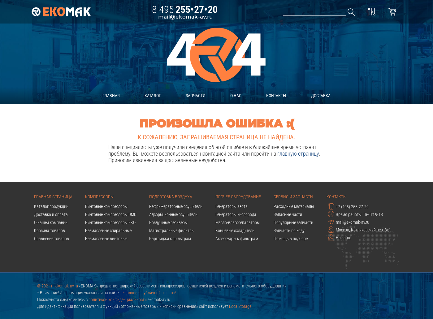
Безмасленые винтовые (106, 238)
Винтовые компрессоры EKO (110, 222)
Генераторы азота (231, 206)
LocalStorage (240, 306)
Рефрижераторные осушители (175, 206)
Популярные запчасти (293, 222)
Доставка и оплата (51, 214)
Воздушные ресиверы (168, 222)
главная (111, 95)
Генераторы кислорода (235, 214)
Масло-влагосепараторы (237, 222)
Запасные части (288, 214)
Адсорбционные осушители (173, 214)
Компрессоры (99, 196)
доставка (321, 95)
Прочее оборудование (238, 196)
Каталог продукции (51, 206)
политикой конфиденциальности (118, 299)
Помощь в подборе (291, 238)
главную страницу (298, 153)
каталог (153, 95)
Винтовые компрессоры (106, 206)
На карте (339, 237)
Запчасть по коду (289, 230)
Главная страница (53, 196)
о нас (235, 95)
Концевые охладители (234, 230)
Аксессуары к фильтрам (236, 238)
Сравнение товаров (51, 238)
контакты (276, 95)
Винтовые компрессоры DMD (110, 214)
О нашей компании (50, 222)
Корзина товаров (49, 230)
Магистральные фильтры (171, 230)
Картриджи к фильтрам (170, 238)
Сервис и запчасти (293, 196)
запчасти (196, 95)
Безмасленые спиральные (108, 230)
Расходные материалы (294, 206)
